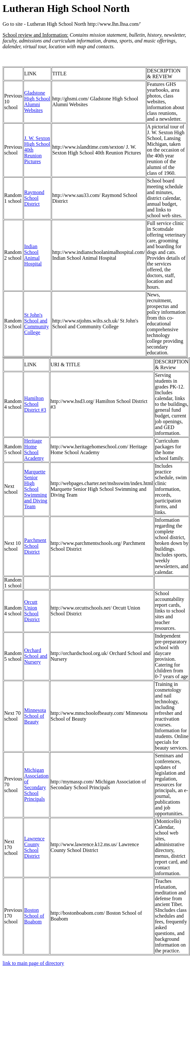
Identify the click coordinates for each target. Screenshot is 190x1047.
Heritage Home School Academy (34, 449)
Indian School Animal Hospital (33, 255)
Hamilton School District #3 (35, 404)
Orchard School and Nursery (35, 656)
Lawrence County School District (34, 847)
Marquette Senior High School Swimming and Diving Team (35, 489)
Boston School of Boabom (34, 915)
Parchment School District (35, 546)
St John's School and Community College (36, 323)
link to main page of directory (33, 963)
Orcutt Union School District (32, 610)
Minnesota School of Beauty (35, 715)
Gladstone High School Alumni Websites (37, 101)
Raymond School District (34, 198)
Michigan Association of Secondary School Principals (36, 784)
